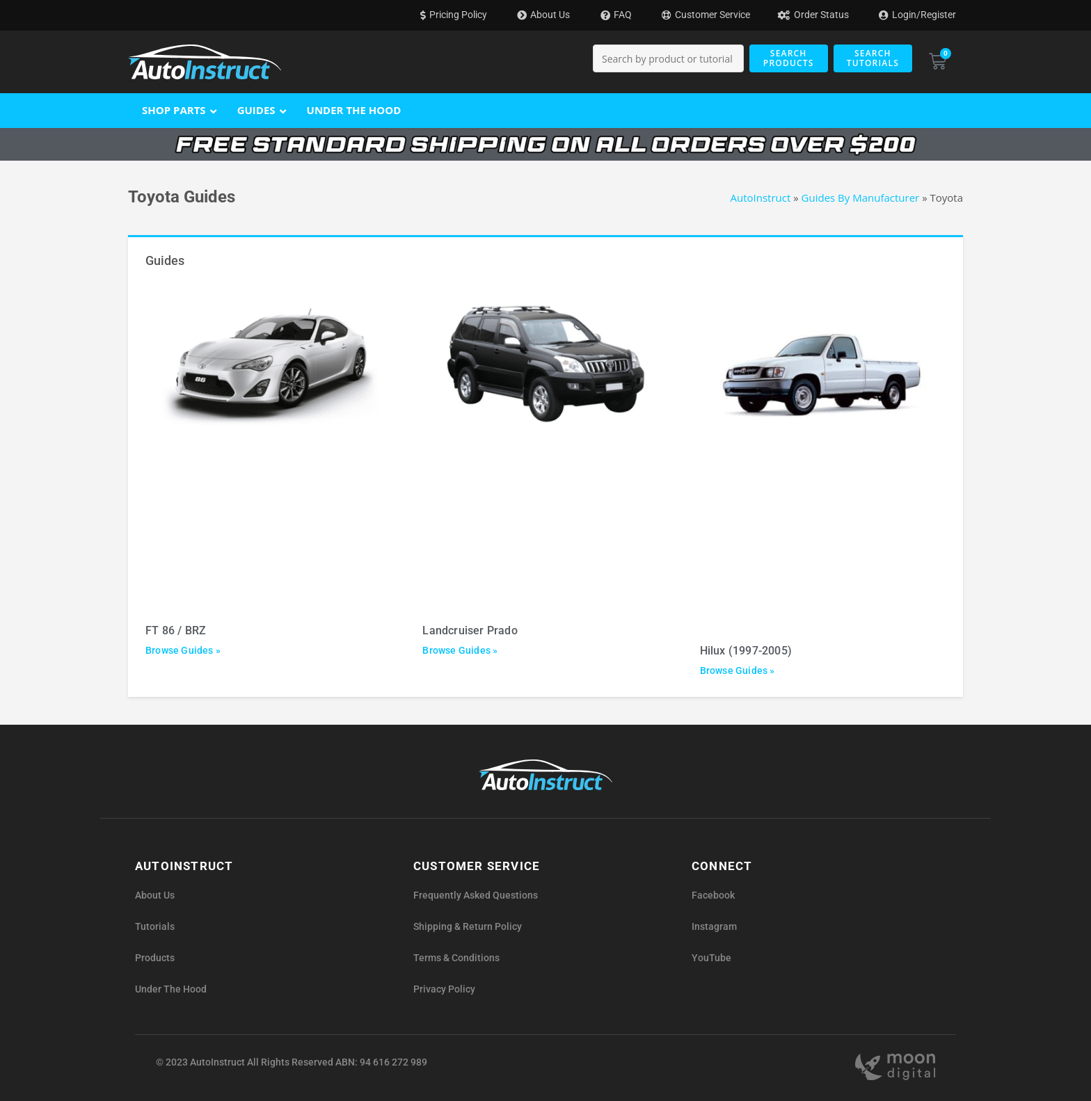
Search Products (788, 58)
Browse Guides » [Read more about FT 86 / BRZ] (183, 650)
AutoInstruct (761, 197)
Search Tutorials (873, 58)
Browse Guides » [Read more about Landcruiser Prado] (459, 650)
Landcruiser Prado (469, 630)
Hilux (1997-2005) (746, 650)
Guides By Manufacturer (861, 197)
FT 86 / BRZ (175, 630)
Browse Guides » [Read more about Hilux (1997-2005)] (737, 670)
